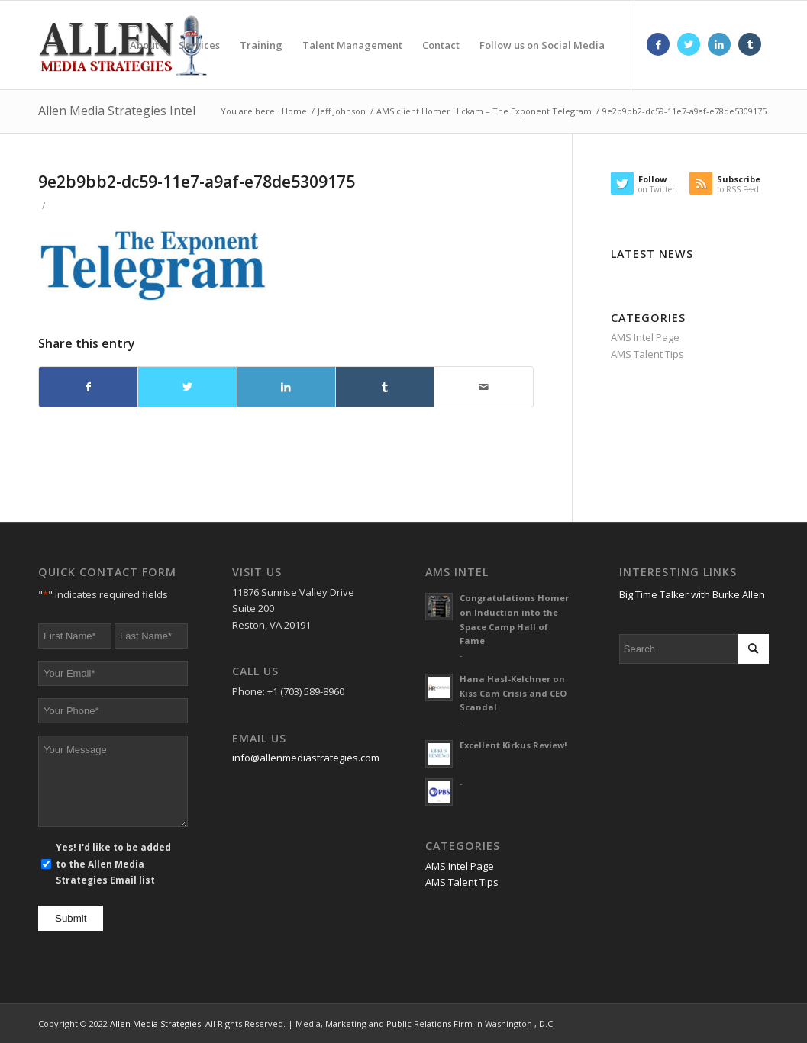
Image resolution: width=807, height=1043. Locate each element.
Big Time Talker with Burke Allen (692, 594)
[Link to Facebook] (658, 44)
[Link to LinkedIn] (719, 44)
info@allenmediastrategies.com (305, 758)
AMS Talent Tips (647, 354)
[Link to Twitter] (688, 44)
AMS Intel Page (645, 337)
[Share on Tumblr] (385, 387)
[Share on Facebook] (88, 387)
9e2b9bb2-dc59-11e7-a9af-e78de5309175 (196, 181)
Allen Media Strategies (155, 1023)
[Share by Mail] (483, 387)
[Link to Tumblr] (749, 44)
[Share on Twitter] (187, 387)
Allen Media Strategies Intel (116, 110)
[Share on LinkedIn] (286, 387)
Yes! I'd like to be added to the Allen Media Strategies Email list (113, 864)
